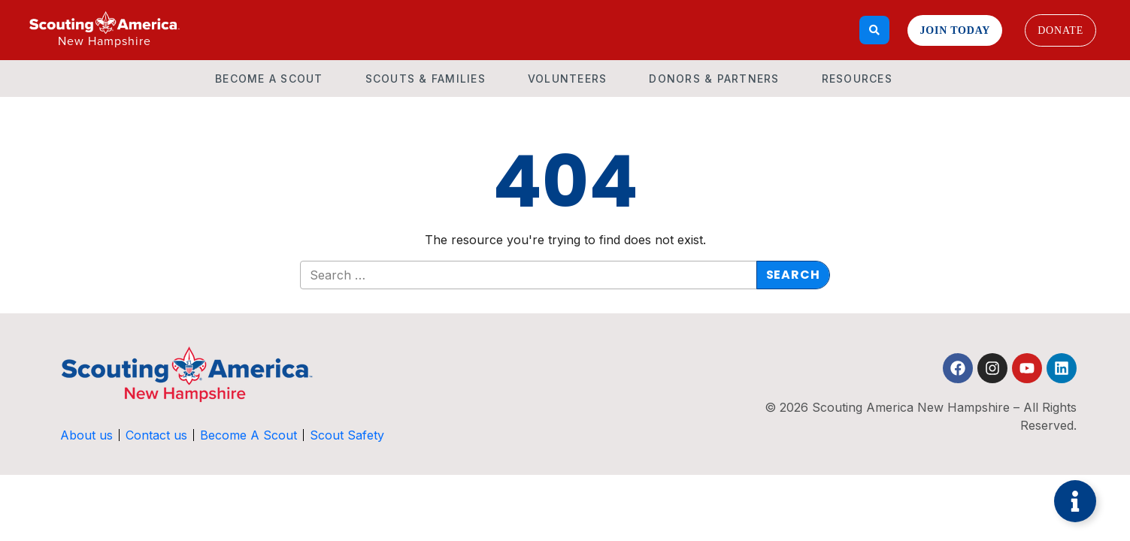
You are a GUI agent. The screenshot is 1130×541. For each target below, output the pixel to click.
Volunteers (567, 78)
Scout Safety (347, 435)
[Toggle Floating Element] (1075, 501)
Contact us (156, 435)
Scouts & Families (425, 78)
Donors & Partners (714, 78)
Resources (857, 78)
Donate (1060, 30)
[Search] (874, 30)
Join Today (954, 30)
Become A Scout (269, 78)
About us (86, 435)
